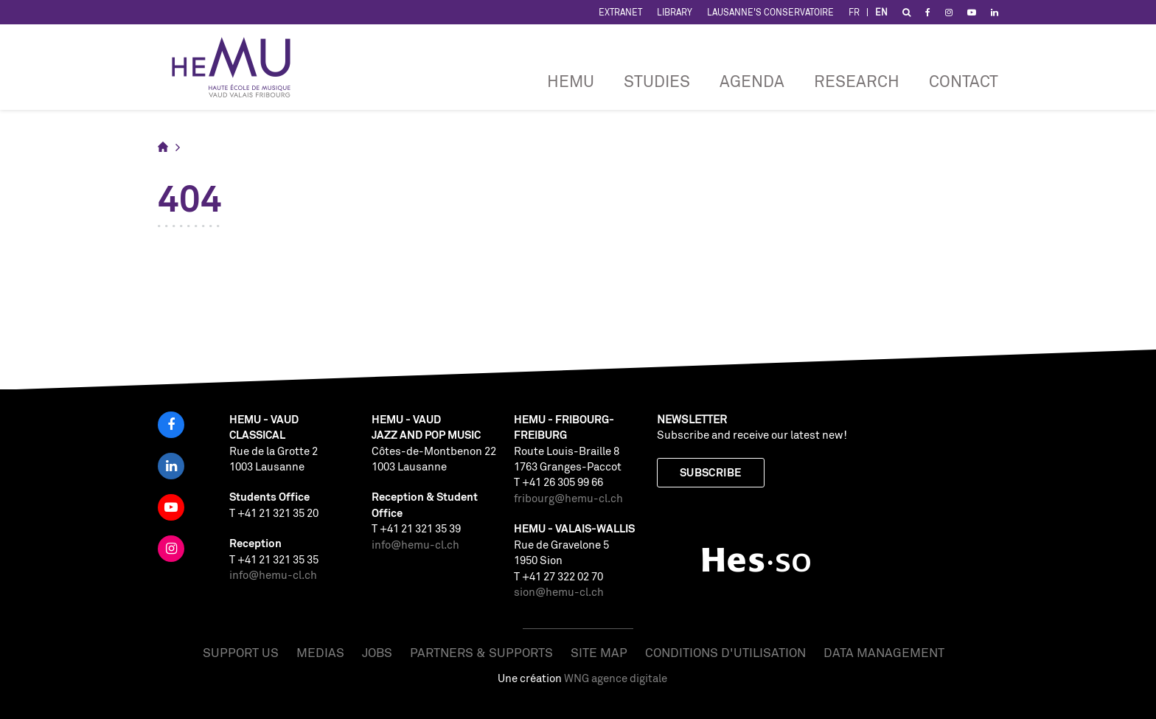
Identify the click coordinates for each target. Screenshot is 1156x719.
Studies (657, 81)
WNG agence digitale (615, 678)
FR (854, 12)
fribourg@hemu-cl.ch (568, 498)
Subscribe (711, 472)
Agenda (752, 81)
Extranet (620, 12)
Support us (241, 652)
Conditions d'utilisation (725, 652)
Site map (599, 652)
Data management (884, 652)
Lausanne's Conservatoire (770, 12)
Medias (320, 652)
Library (674, 12)
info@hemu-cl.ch (273, 575)
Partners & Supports (481, 652)
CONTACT (963, 81)
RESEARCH (856, 81)
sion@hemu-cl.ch (559, 592)
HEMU (570, 81)
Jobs (377, 652)
